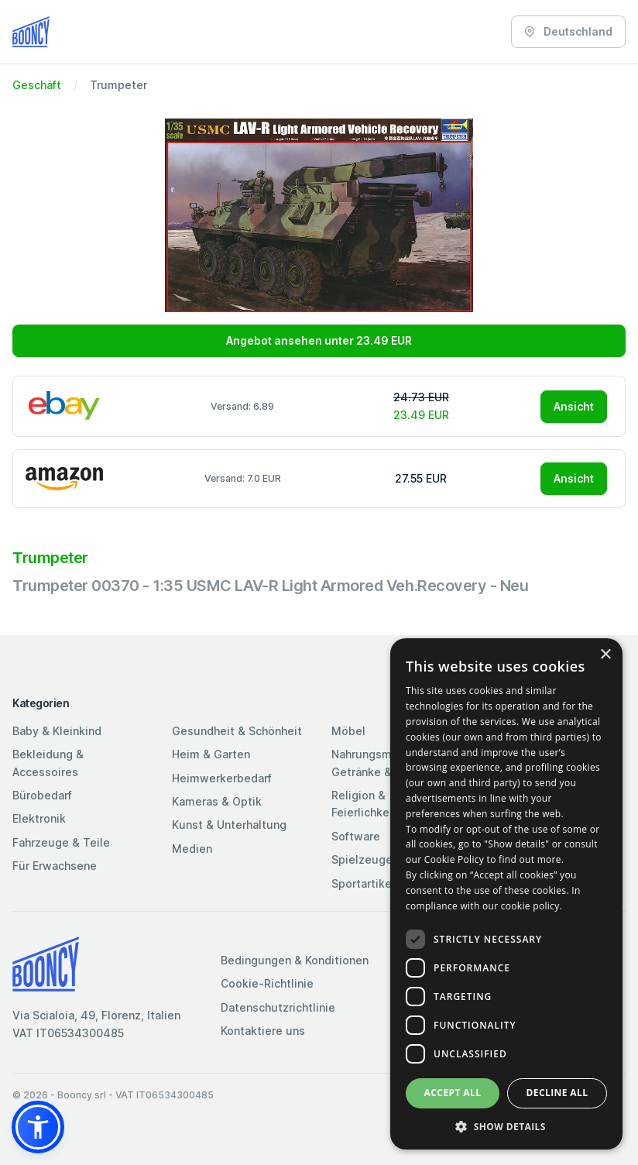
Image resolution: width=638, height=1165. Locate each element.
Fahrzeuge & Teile (61, 842)
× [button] (605, 655)
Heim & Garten (211, 754)
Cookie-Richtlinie (267, 983)
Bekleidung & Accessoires (48, 762)
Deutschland (568, 31)
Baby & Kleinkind (56, 730)
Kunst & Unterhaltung (229, 824)
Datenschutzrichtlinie (278, 1007)
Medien (192, 848)
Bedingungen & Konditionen (295, 960)
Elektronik (39, 818)
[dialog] (506, 894)
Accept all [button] (453, 1092)
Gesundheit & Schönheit (237, 730)
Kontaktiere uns (263, 1030)
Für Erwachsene (54, 865)
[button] (37, 1127)
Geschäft (36, 84)
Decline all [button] (557, 1092)
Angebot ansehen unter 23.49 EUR (319, 340)
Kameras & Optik (217, 801)
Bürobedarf (42, 795)
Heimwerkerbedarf (222, 778)
